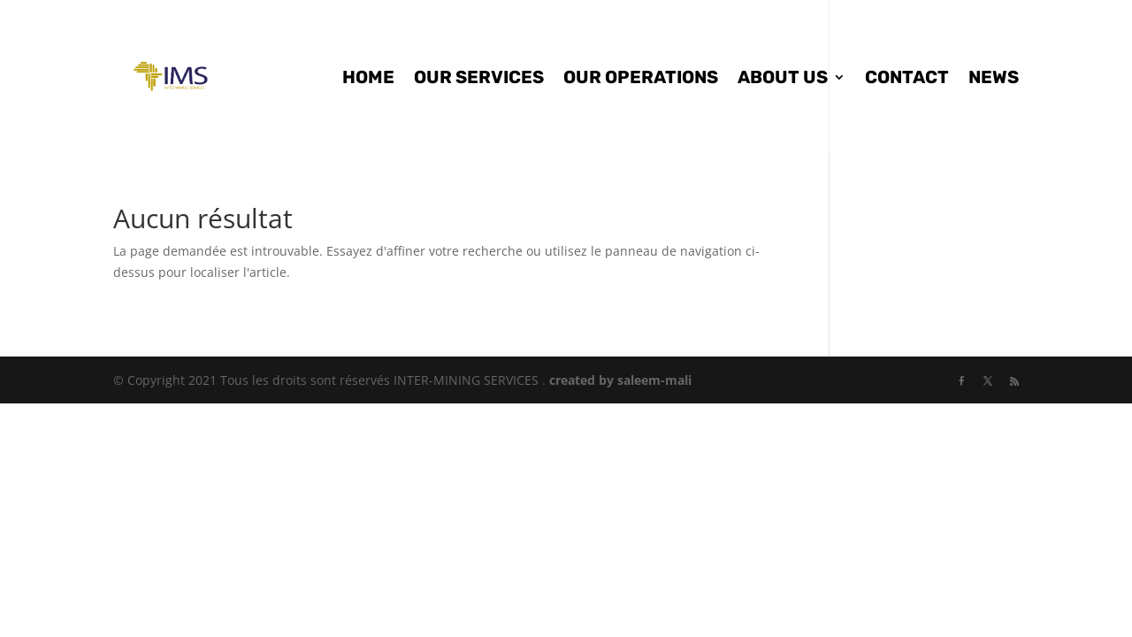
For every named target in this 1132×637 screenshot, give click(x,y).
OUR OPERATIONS (640, 79)
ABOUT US (783, 79)
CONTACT (907, 79)
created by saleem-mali (620, 380)
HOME (368, 79)
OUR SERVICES (479, 79)
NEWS (993, 79)
